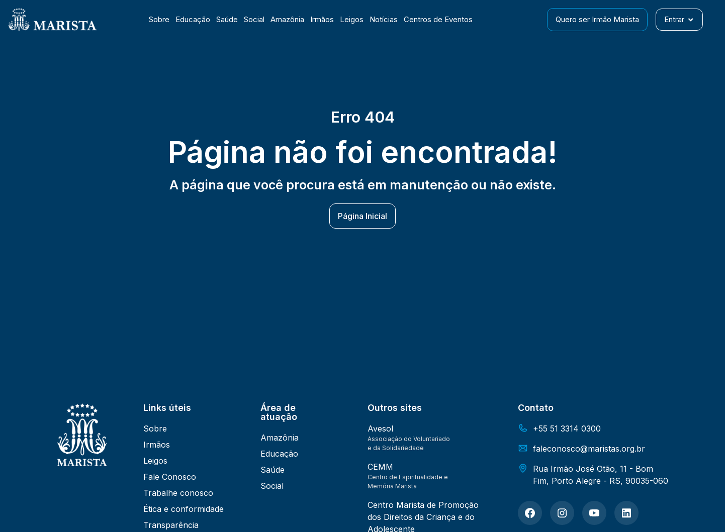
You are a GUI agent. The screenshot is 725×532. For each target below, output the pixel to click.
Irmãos (322, 19)
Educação (192, 19)
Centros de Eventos (438, 19)
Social (254, 19)
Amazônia (287, 19)
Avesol (380, 428)
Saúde (227, 19)
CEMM (380, 467)
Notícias (384, 19)
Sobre (159, 19)
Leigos (352, 19)
